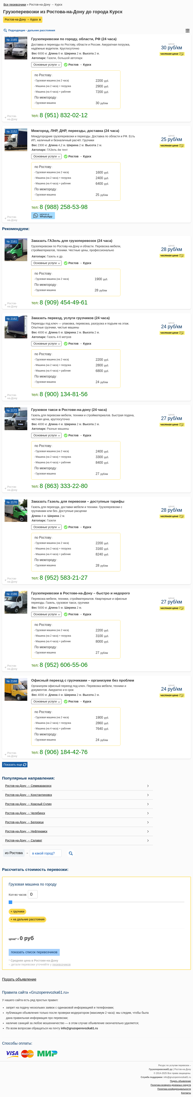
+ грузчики (17, 911)
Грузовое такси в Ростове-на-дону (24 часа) (69, 410)
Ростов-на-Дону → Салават (23, 840)
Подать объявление (19, 979)
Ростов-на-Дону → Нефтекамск (26, 831)
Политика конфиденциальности (174, 1089)
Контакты (186, 1093)
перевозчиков (61, 964)
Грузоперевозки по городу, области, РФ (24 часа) (74, 39)
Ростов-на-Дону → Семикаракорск (28, 785)
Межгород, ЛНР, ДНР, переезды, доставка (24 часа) (75, 131)
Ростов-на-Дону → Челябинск (25, 813)
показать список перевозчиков (34, 952)
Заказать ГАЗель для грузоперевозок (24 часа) (71, 241)
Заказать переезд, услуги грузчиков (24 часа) (70, 318)
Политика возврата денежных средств (171, 1085)
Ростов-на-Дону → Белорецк (24, 822)
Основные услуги (45, 64)
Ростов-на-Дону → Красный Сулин (28, 804)
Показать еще (13, 764)
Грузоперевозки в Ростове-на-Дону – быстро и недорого (80, 593)
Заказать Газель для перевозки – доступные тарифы (77, 501)
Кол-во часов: (18, 894)
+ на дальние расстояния (27, 919)
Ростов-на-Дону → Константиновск (28, 795)
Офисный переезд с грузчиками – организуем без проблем (82, 680)
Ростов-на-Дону (12, 118)
